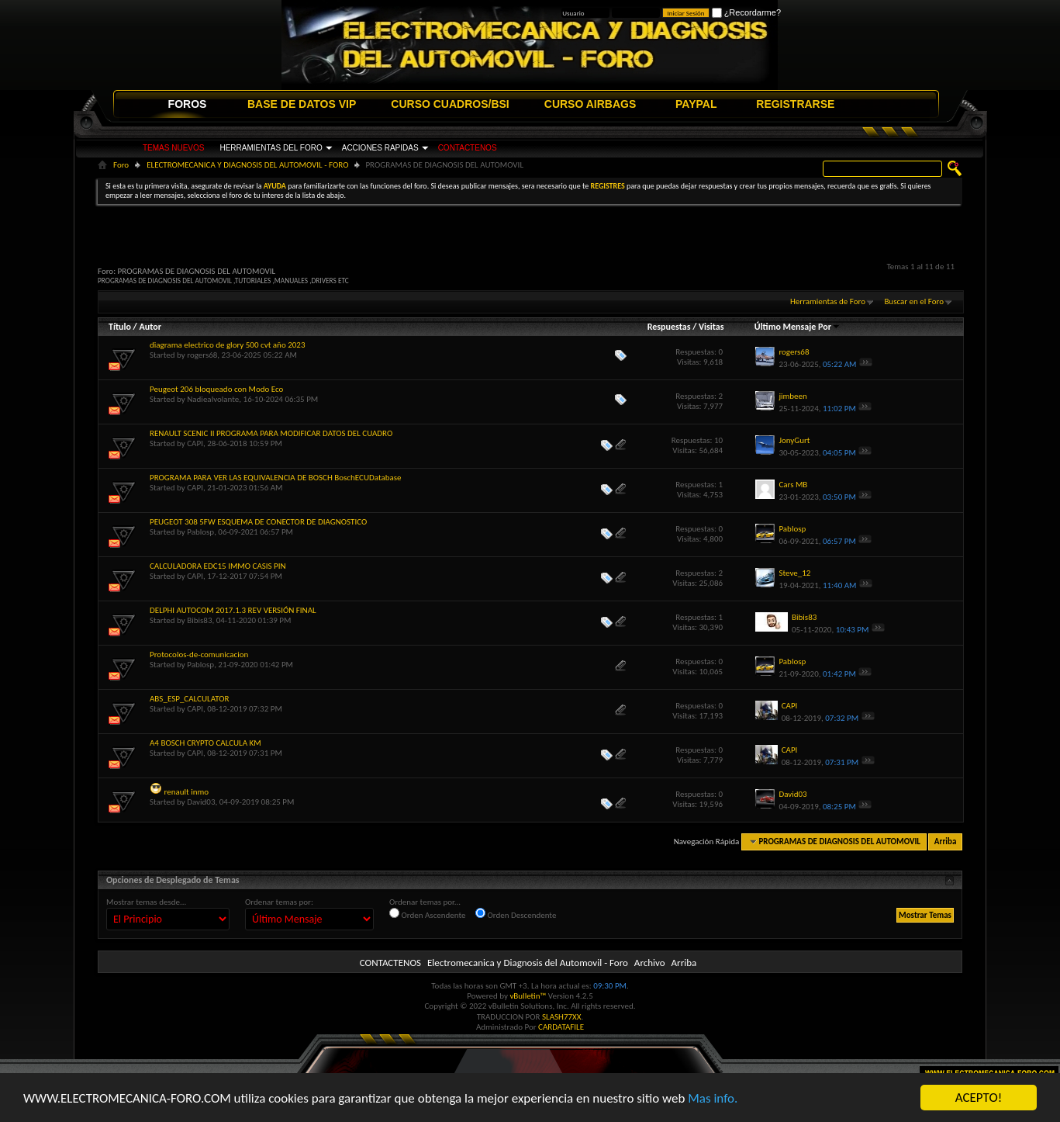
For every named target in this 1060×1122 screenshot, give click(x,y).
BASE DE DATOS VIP (301, 104)
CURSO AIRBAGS (590, 104)
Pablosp (200, 532)
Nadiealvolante (213, 399)
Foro (121, 165)
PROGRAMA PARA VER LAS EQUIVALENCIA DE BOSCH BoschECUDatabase (276, 478)
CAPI (195, 443)
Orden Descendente (515, 914)
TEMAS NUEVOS (173, 148)
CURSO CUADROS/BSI (450, 104)
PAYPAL (695, 104)
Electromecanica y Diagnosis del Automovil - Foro (527, 962)
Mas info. (712, 1098)
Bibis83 (199, 620)
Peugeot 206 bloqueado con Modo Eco (216, 389)
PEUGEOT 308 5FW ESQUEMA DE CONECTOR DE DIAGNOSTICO (258, 522)
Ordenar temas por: (279, 902)
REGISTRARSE (795, 104)
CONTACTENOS (467, 148)
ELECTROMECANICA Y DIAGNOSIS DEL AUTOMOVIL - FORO (247, 165)
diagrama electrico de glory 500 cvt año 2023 (227, 345)
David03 (201, 802)
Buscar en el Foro (914, 301)
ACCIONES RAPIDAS (380, 148)
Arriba (945, 841)
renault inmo (186, 792)
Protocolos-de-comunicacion (199, 654)
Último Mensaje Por (797, 326)
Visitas (711, 326)
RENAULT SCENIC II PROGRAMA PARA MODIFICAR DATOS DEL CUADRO (271, 433)
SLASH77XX (562, 1017)
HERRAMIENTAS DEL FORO (270, 148)
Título (120, 326)
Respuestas (669, 326)
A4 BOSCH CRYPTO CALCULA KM (205, 743)
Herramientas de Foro (827, 301)
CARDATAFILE (561, 1027)
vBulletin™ (527, 996)
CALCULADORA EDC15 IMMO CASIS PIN (218, 566)
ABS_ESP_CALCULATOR (189, 699)
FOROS (187, 104)
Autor (150, 326)
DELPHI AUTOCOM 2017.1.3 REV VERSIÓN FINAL (233, 610)
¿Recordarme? (746, 12)
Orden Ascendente (427, 914)
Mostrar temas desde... (146, 902)
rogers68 (202, 355)
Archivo (649, 962)
